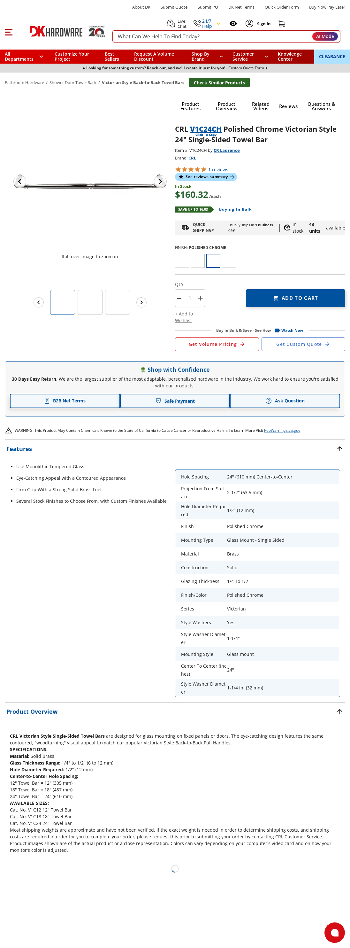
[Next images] (141, 302)
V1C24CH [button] (206, 129)
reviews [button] (218, 170)
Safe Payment (175, 401)
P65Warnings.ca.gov (282, 430)
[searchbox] (226, 36)
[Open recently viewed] (233, 23)
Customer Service (243, 56)
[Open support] (334, 932)
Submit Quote (174, 7)
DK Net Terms (241, 7)
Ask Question (285, 401)
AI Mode (325, 36)
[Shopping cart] (281, 23)
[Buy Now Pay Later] (327, 7)
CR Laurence (227, 150)
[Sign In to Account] (263, 23)
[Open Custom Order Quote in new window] (304, 344)
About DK (141, 7)
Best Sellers (112, 56)
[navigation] (250, 57)
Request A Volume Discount (154, 56)
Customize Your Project (72, 56)
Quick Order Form (282, 7)
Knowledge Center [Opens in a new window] (290, 56)
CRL (192, 158)
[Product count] (189, 298)
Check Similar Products (219, 83)
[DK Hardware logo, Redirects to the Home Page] (60, 31)
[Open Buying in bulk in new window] (233, 210)
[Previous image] (19, 181)
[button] (8, 31)
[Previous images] (39, 302)
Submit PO (208, 7)
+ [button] (200, 298)
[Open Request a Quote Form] (217, 344)
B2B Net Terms (65, 401)
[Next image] (160, 181)
